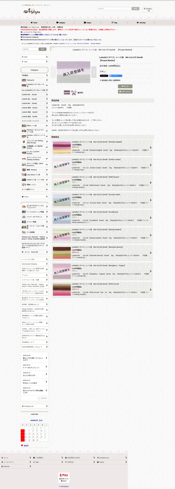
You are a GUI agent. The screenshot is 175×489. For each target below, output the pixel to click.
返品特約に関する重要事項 (110, 80)
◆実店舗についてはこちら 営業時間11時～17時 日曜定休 (42, 27)
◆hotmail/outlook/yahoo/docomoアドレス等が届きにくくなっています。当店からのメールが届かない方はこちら (61, 40)
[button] (53, 72)
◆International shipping (30, 37)
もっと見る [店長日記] (42, 398)
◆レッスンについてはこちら (31, 32)
